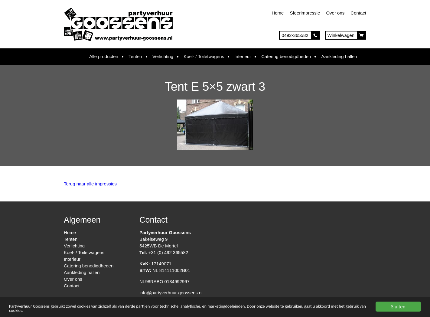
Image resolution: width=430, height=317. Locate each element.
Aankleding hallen (339, 56)
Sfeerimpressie (305, 12)
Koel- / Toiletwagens (204, 56)
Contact (358, 12)
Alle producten (103, 56)
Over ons (335, 12)
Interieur (242, 56)
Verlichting (162, 56)
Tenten (135, 56)
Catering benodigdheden (286, 56)
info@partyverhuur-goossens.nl (171, 292)
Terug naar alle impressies (90, 183)
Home (278, 12)
